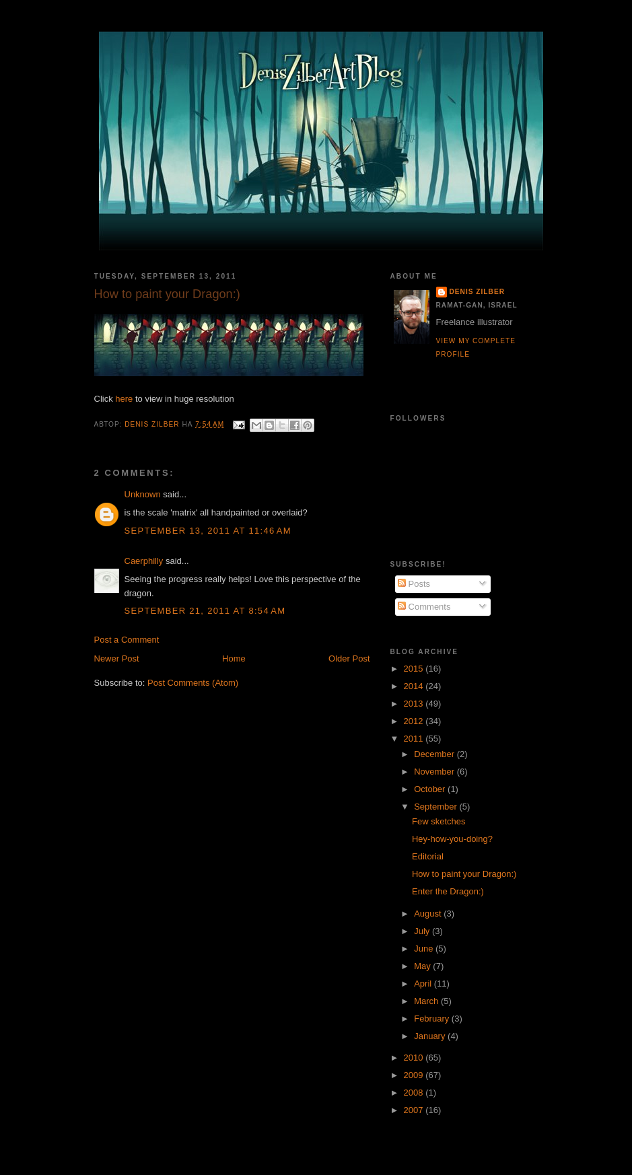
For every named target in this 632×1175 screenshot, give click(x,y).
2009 (415, 1075)
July (423, 931)
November (435, 772)
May (423, 966)
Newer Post (116, 658)
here (124, 399)
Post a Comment (127, 640)
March (427, 1001)
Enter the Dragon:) (448, 891)
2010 (415, 1058)
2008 (415, 1093)
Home (234, 658)
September (436, 807)
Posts (414, 584)
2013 (415, 704)
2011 (415, 739)
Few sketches (438, 821)
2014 (415, 686)
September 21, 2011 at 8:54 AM (205, 611)
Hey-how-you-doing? (452, 839)
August (429, 914)
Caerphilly (144, 561)
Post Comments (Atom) (192, 683)
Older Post (349, 658)
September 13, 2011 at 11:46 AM (208, 531)
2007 (415, 1110)
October (431, 789)
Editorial (428, 856)
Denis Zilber (477, 291)
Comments (424, 607)
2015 (415, 669)
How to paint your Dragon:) (464, 874)
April (424, 983)
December (435, 754)
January (431, 1036)
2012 (415, 721)
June (424, 948)
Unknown (143, 494)
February (433, 1018)
